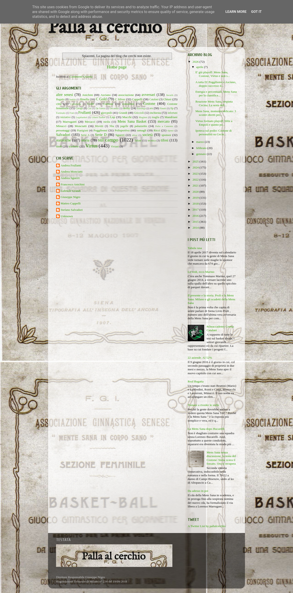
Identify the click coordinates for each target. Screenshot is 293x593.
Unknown (67, 216)
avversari (148, 95)
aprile (200, 67)
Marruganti (70, 121)
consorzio (128, 104)
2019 (196, 197)
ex (151, 108)
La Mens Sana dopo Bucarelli (206, 429)
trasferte (74, 146)
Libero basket (99, 117)
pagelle (124, 126)
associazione (126, 95)
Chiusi (167, 99)
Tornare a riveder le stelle (203, 405)
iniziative (65, 117)
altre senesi (64, 95)
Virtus (91, 146)
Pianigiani (82, 130)
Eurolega (141, 108)
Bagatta (60, 99)
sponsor (166, 135)
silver (135, 135)
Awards (170, 95)
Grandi (123, 112)
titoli (59, 146)
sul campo (108, 140)
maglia (155, 117)
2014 (196, 227)
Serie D (101, 135)
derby (126, 108)
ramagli (141, 130)
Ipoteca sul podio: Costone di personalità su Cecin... (213, 132)
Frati (71, 112)
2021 (196, 185)
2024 (196, 167)
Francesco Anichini (73, 184)
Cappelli (137, 99)
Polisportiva (122, 130)
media (106, 121)
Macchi (126, 117)
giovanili (106, 112)
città (58, 104)
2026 (196, 61)
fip (172, 108)
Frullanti (84, 113)
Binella (84, 99)
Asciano (105, 95)
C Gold (101, 99)
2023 (196, 173)
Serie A (85, 135)
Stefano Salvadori (72, 209)
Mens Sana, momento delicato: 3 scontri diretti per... (215, 112)
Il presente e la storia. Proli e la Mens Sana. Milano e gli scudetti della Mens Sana (211, 299)
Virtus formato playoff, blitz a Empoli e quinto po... (213, 122)
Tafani (137, 140)
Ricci (157, 130)
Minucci (61, 126)
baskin (72, 99)
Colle (90, 104)
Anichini (87, 95)
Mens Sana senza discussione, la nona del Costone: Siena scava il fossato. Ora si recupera (221, 458)
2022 (196, 179)
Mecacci (90, 121)
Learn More (236, 12)
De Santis (100, 108)
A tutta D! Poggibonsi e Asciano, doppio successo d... (215, 83)
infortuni (173, 112)
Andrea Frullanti (71, 165)
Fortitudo (60, 112)
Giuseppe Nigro (70, 197)
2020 (196, 191)
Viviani (115, 146)
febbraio (201, 148)
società (147, 135)
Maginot (143, 117)
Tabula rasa (195, 248)
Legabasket (81, 117)
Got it (256, 12)
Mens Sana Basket (132, 121)
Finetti (163, 108)
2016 (196, 215)
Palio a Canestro (164, 126)
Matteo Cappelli (71, 203)
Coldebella (75, 104)
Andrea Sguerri (70, 178)
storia (85, 140)
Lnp (112, 117)
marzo (200, 142)
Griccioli (139, 112)
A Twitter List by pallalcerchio (206, 526)
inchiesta (155, 112)
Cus (90, 108)
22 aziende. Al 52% (200, 357)
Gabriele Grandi (71, 190)
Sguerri (120, 135)
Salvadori (63, 135)
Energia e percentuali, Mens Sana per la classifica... (216, 93)
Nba (111, 126)
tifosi (164, 140)
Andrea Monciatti (72, 171)
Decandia (114, 108)
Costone (149, 104)
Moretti (99, 126)
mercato (164, 121)
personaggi (63, 130)
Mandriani (171, 117)
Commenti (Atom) (80, 76)
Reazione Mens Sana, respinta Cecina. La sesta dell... (214, 103)
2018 (196, 203)
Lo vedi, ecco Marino (201, 271)
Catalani (153, 99)
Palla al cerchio (105, 28)
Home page (117, 67)
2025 (196, 161)
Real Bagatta (195, 381)
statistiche (63, 140)
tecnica (152, 140)
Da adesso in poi (198, 491)
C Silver (120, 99)
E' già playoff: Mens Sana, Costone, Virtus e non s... (212, 74)
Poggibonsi (100, 130)
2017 (196, 209)
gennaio (201, 154)
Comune (108, 104)
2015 (196, 221)
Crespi (79, 108)
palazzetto (141, 126)
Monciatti (81, 126)
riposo (170, 130)
